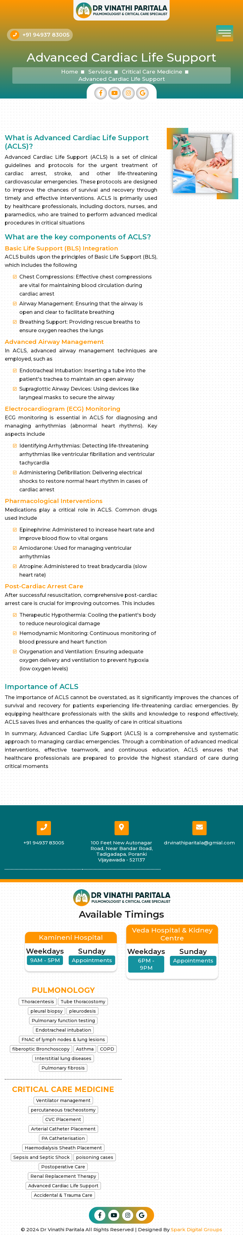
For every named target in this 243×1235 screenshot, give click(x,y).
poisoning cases (94, 1157)
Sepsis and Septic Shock (41, 1157)
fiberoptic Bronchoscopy (41, 1049)
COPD (107, 1049)
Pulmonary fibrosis (63, 1068)
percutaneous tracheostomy (63, 1110)
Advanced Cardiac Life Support (63, 1186)
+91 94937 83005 (46, 35)
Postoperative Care (63, 1167)
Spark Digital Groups (196, 1229)
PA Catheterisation (63, 1138)
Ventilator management (63, 1100)
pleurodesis (82, 1011)
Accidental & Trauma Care (63, 1195)
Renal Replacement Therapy (63, 1176)
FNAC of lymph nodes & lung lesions (63, 1039)
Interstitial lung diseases (63, 1058)
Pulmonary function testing (63, 1020)
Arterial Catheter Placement (63, 1129)
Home (69, 72)
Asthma (85, 1049)
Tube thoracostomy (82, 1001)
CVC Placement (63, 1119)
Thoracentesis (37, 1001)
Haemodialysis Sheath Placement (63, 1148)
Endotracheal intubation (63, 1030)
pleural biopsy (46, 1011)
